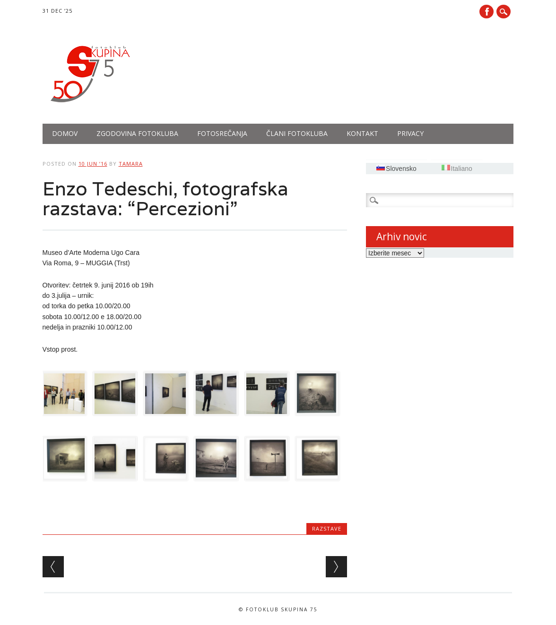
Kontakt (362, 133)
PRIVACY (410, 133)
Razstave (326, 528)
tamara (131, 163)
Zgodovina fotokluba (137, 133)
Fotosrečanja (222, 133)
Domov (65, 133)
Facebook (486, 11)
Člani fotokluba (297, 133)
